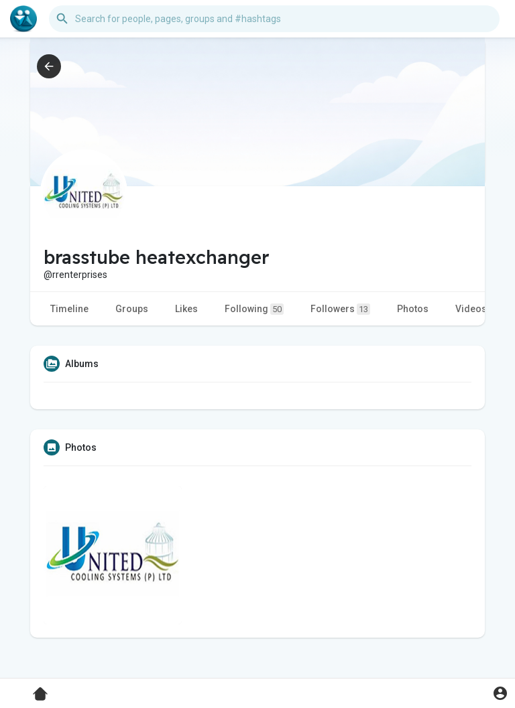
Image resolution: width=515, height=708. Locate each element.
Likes (186, 308)
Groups (131, 308)
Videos (471, 308)
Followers (340, 309)
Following (254, 309)
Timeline (69, 308)
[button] (274, 18)
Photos (412, 308)
